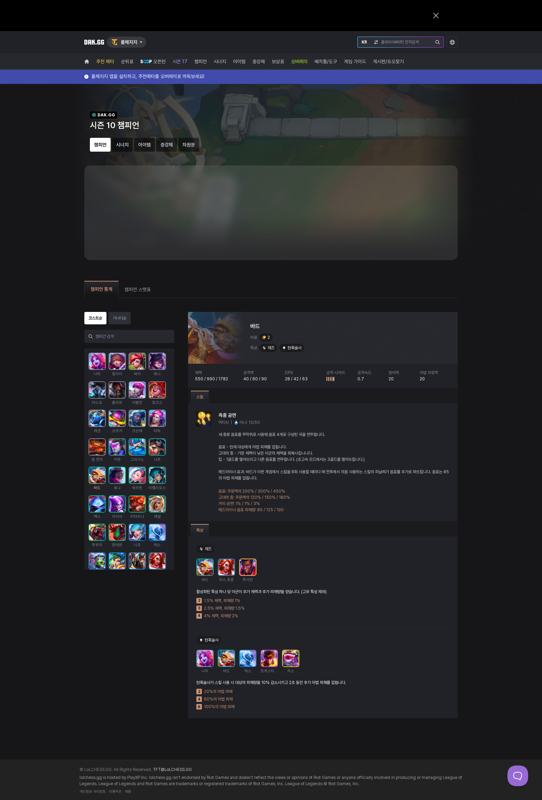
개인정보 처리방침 (92, 791)
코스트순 (95, 318)
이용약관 (115, 791)
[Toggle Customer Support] (517, 775)
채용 (128, 791)
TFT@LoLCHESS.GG (172, 769)
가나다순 (120, 318)
